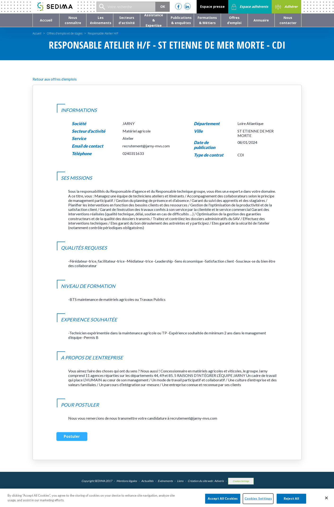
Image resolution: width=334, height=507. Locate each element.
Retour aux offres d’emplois (55, 79)
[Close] (326, 500)
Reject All (291, 501)
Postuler (72, 436)
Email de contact (87, 146)
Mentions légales (126, 481)
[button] (72, 20)
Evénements (165, 481)
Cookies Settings (241, 481)
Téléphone (82, 153)
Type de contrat (208, 155)
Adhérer (286, 6)
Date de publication (204, 145)
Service (79, 138)
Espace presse (212, 6)
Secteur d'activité (88, 131)
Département (207, 123)
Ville (198, 131)
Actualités (147, 481)
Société (79, 123)
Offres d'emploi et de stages (64, 33)
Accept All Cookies (223, 501)
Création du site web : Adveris (206, 481)
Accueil (37, 33)
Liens (180, 481)
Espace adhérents (250, 7)
